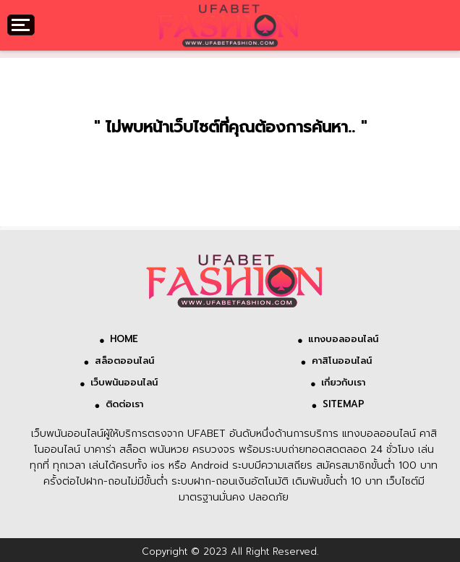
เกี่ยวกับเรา (343, 382)
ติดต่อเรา (124, 404)
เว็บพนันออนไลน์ (124, 382)
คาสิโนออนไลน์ (343, 360)
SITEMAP (344, 404)
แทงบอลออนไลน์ (343, 339)
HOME (124, 339)
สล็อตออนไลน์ (124, 360)
